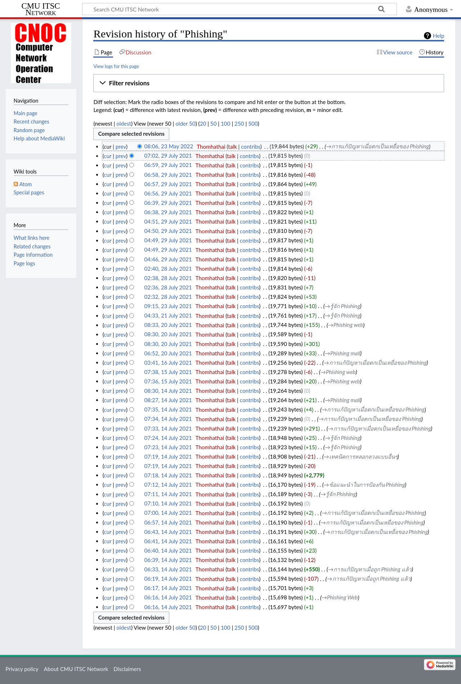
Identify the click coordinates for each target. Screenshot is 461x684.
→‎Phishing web (345, 325)
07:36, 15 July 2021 (168, 381)
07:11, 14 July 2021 (168, 494)
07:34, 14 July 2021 (168, 419)
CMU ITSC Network (41, 9)
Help (438, 35)
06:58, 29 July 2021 (168, 174)
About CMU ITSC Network (76, 669)
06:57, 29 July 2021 (168, 184)
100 (225, 123)
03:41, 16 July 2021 (168, 362)
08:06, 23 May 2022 (168, 146)
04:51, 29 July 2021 (168, 221)
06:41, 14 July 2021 (168, 541)
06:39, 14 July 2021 (168, 560)
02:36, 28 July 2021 (168, 287)
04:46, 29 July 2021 (168, 259)
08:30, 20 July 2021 (168, 334)
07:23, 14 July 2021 (168, 447)
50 (213, 123)
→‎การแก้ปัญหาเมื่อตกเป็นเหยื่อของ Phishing (377, 146)
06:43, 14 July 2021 (168, 531)
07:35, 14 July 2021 (168, 409)
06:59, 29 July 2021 (168, 165)
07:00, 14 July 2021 (168, 513)
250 (239, 123)
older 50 (185, 123)
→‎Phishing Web (340, 597)
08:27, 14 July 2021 (168, 400)
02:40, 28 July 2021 (168, 268)
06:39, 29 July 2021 (168, 202)
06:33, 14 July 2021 (168, 569)
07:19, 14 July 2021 (168, 456)
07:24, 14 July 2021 (168, 438)
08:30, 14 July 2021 (168, 390)
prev (121, 146)
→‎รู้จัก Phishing (342, 306)
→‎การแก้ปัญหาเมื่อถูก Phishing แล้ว (370, 569)
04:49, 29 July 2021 (168, 240)
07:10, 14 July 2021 (168, 503)
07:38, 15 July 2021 (168, 372)
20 (203, 123)
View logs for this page (116, 66)
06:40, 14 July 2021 (168, 550)
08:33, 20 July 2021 (168, 325)
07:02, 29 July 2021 (168, 156)
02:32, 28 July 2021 (168, 296)
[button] (268, 83)
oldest (123, 123)
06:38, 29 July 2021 (168, 212)
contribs (250, 146)
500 (253, 123)
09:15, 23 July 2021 (168, 306)
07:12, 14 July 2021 (168, 484)
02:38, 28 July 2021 (168, 278)
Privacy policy (21, 669)
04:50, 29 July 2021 (168, 231)
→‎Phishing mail (342, 353)
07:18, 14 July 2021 (168, 475)
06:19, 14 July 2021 (168, 579)
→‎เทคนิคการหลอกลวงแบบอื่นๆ (361, 456)
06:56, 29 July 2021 (168, 193)
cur (107, 156)
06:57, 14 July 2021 (168, 522)
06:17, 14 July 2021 (168, 588)
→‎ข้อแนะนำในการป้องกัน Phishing (364, 484)
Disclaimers (127, 669)
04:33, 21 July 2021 (168, 315)
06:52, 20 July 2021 (168, 353)
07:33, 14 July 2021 (168, 428)
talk (232, 146)
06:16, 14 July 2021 (168, 597)
